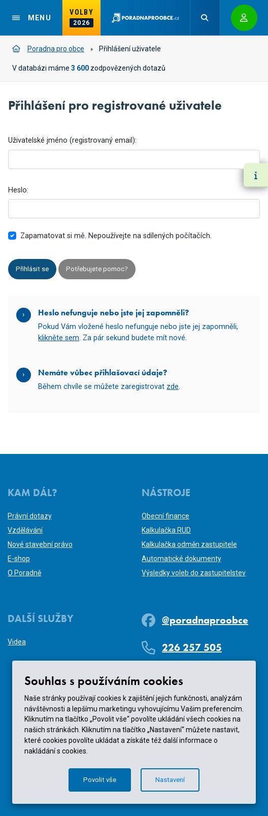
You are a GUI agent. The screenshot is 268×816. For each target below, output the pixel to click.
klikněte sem (58, 338)
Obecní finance (165, 516)
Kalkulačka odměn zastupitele (189, 544)
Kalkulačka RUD (166, 530)
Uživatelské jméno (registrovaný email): (72, 140)
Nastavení (171, 779)
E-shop (19, 558)
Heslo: (18, 190)
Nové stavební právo (40, 544)
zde (172, 387)
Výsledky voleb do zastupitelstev (194, 573)
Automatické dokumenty (181, 558)
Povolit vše (98, 779)
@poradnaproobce (205, 620)
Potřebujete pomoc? (100, 269)
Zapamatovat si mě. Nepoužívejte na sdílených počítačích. (116, 236)
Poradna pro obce (48, 49)
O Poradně (24, 573)
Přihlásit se (33, 269)
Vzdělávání (25, 530)
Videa (17, 642)
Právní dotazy (30, 516)
